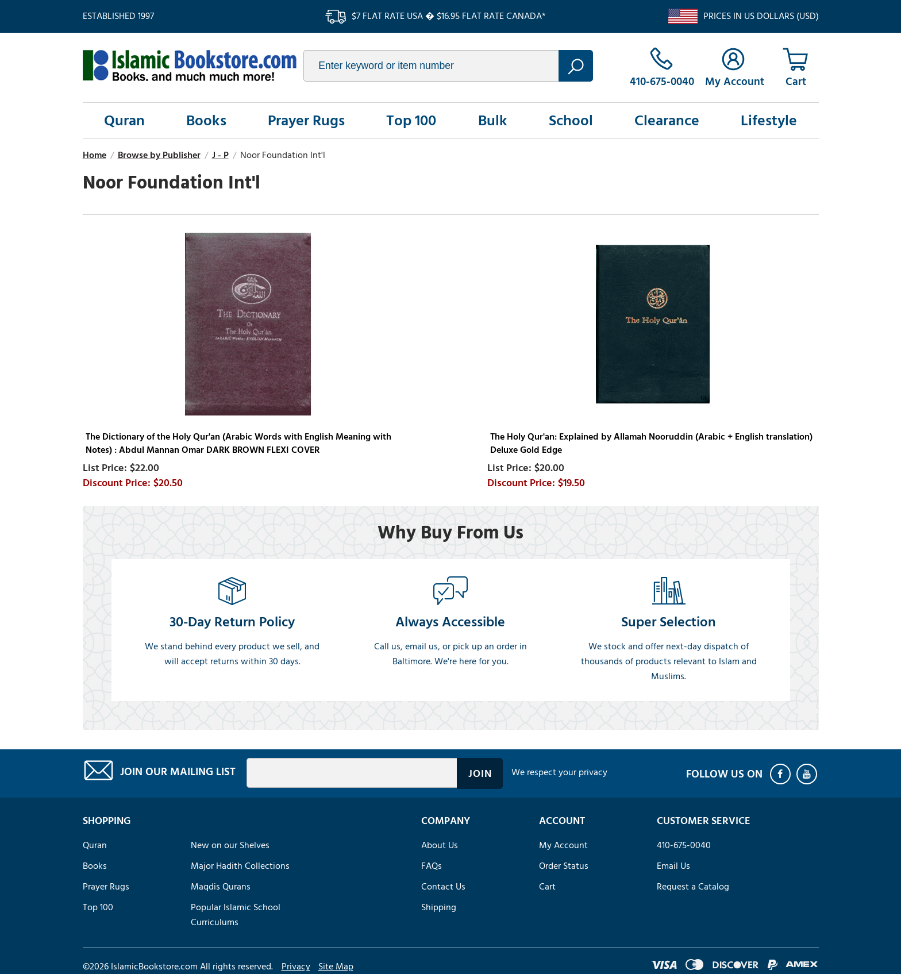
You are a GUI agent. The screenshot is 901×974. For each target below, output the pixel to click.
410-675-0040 (684, 845)
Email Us (673, 865)
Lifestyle (769, 121)
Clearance (666, 121)
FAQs (431, 865)
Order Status (563, 865)
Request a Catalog (693, 886)
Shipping (438, 907)
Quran (124, 121)
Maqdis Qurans (221, 886)
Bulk (492, 121)
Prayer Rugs (306, 121)
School (571, 121)
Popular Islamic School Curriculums (235, 915)
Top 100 (411, 121)
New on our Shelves (230, 845)
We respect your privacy (559, 772)
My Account (563, 845)
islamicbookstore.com (190, 65)
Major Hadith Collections (240, 865)
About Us (439, 845)
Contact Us (443, 886)
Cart (547, 886)
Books (206, 121)
